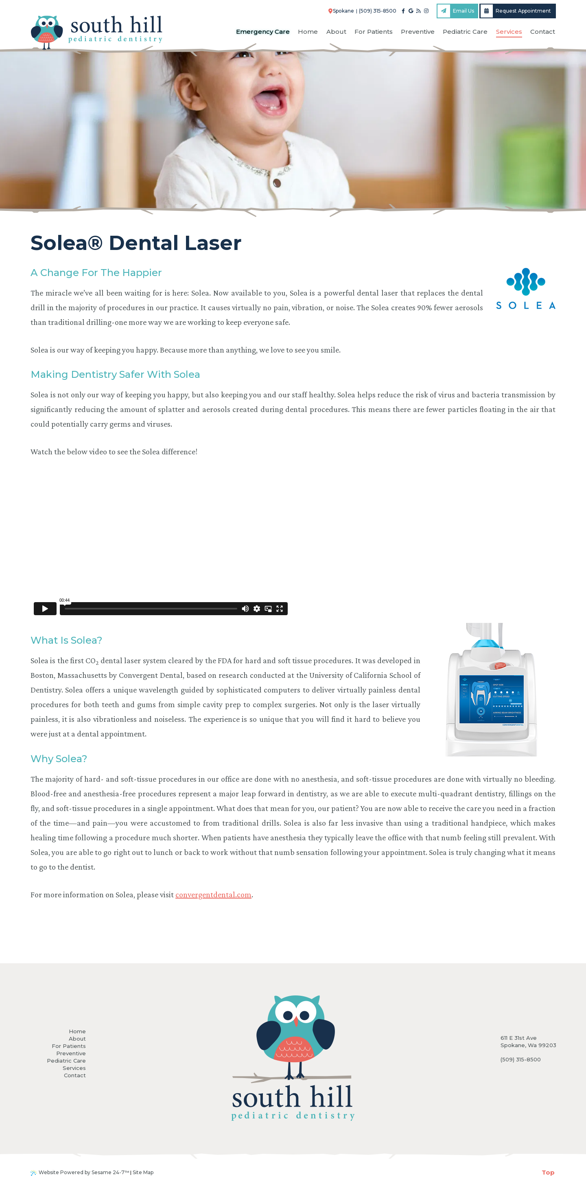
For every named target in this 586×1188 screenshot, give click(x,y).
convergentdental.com (213, 894)
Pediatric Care (66, 1060)
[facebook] (403, 11)
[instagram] (426, 11)
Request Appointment (516, 11)
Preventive (71, 1053)
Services (74, 1068)
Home (77, 1031)
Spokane (341, 11)
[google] (411, 11)
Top (548, 1172)
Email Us (455, 11)
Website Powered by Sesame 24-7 (80, 1172)
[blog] (418, 11)
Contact (75, 1075)
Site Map (143, 1172)
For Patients (69, 1046)
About (77, 1038)
